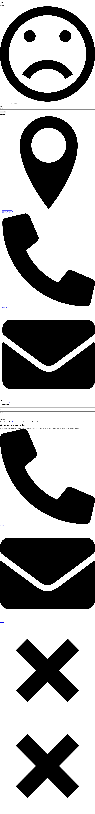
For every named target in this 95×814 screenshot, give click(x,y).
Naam (2, 106)
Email (1, 409)
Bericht (2, 412)
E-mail (2, 108)
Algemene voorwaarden (17, 421)
